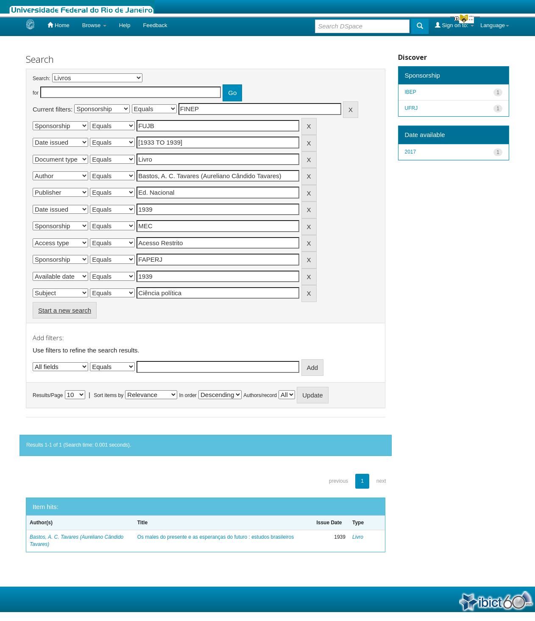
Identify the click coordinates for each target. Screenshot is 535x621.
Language (494, 25)
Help (125, 25)
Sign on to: (454, 25)
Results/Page (48, 395)
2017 (410, 152)
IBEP (410, 92)
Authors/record (260, 395)
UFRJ (411, 108)
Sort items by (108, 395)
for (36, 93)
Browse (94, 25)
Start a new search (64, 310)
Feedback (155, 25)
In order (188, 395)
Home (58, 25)
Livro (357, 537)
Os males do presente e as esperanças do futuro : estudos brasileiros (215, 537)
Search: (41, 78)
